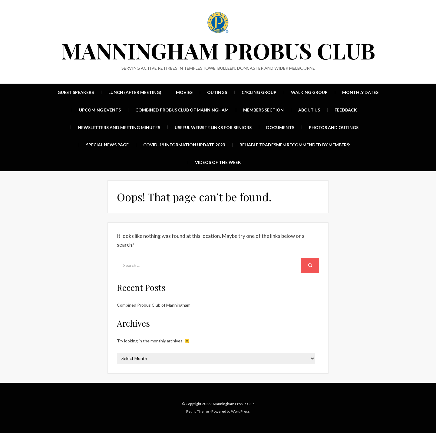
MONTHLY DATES (360, 92)
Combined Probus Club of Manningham (182, 109)
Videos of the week (218, 162)
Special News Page (107, 144)
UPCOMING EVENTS (100, 109)
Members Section (263, 109)
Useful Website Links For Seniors (213, 127)
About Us (309, 109)
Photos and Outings (333, 127)
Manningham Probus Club (218, 50)
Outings (217, 92)
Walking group (309, 92)
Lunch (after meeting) (134, 92)
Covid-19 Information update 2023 (184, 144)
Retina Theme (197, 411)
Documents (280, 127)
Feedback (346, 109)
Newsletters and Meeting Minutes (119, 127)
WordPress (240, 411)
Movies (184, 92)
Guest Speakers (76, 92)
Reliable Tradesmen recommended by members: (294, 144)
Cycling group (259, 92)
